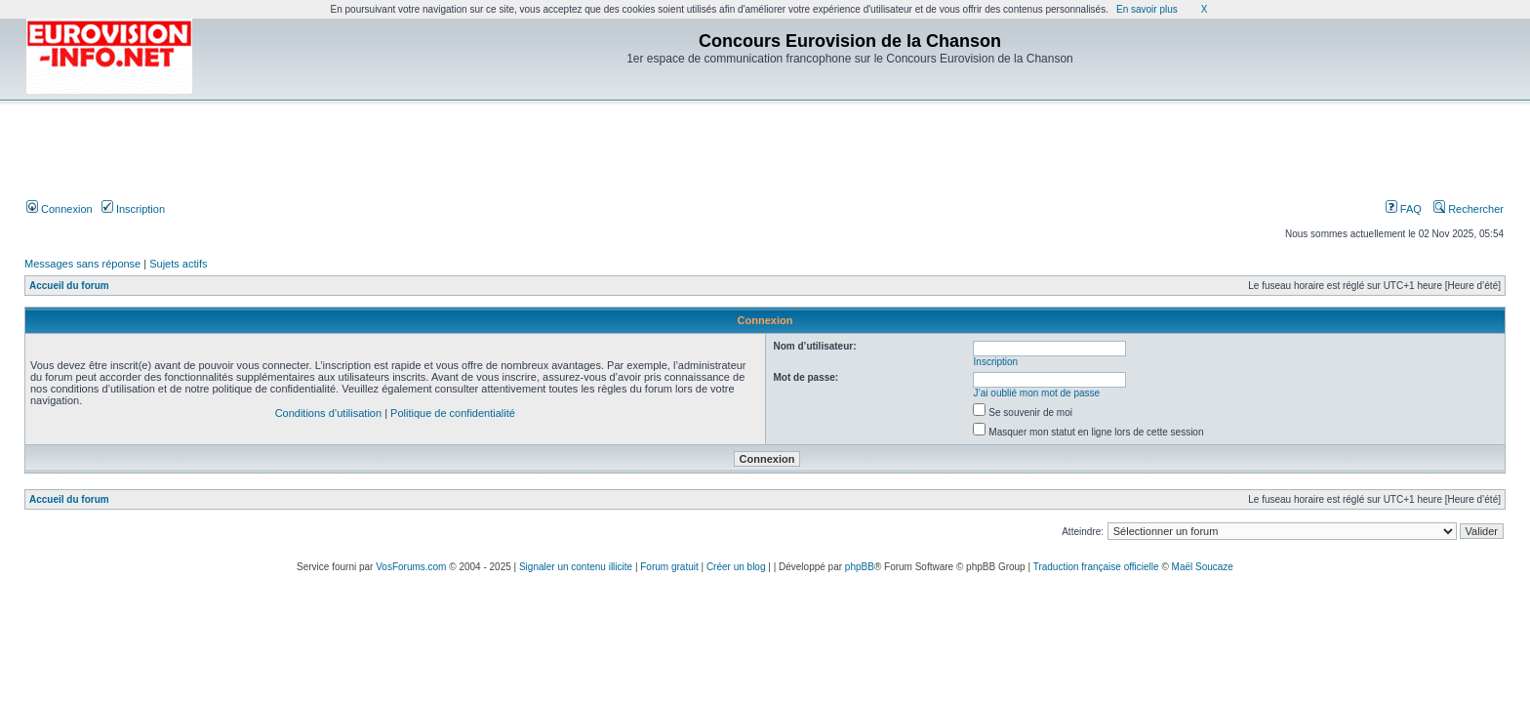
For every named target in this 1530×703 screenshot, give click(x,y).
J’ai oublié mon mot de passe (1037, 393)
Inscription (133, 209)
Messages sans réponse (82, 263)
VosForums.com (411, 566)
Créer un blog (736, 566)
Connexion (59, 209)
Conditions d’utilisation (328, 413)
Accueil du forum (69, 285)
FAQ (1404, 209)
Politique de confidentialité (452, 413)
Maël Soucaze (1202, 566)
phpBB (859, 566)
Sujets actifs (178, 263)
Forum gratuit (669, 566)
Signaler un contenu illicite (575, 566)
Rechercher (1468, 209)
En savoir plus (1147, 9)
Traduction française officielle (1096, 566)
